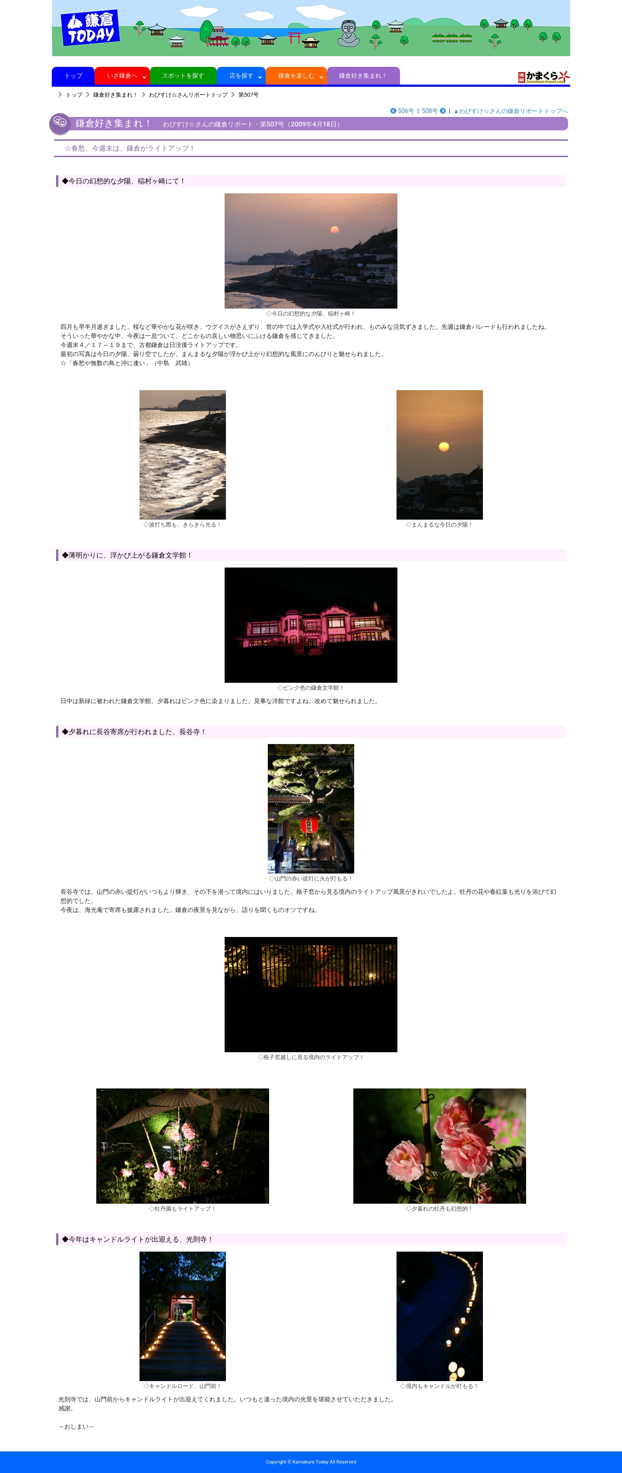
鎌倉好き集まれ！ (363, 75)
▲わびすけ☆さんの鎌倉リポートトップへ (510, 110)
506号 (402, 110)
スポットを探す (183, 75)
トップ (73, 75)
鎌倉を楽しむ (296, 75)
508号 (434, 110)
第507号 (248, 94)
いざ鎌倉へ (122, 75)
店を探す (241, 75)
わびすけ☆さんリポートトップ (188, 94)
